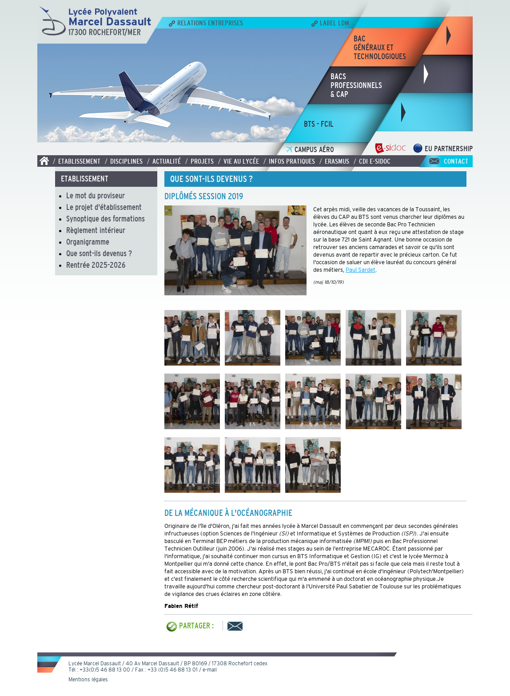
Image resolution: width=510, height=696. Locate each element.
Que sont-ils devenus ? (99, 253)
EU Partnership (443, 149)
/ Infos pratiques (289, 161)
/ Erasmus (334, 161)
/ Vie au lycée (238, 161)
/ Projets (199, 161)
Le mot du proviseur (95, 195)
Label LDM (330, 23)
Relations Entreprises (206, 23)
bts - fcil (319, 124)
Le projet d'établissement (104, 207)
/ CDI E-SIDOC (372, 161)
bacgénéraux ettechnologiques (380, 47)
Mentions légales (88, 679)
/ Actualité (164, 161)
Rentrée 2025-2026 (95, 265)
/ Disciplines (124, 161)
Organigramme (87, 241)
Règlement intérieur (95, 230)
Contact (456, 161)
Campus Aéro (310, 149)
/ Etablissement (76, 161)
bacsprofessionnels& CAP (356, 85)
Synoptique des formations (105, 218)
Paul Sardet (360, 269)
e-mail (210, 670)
